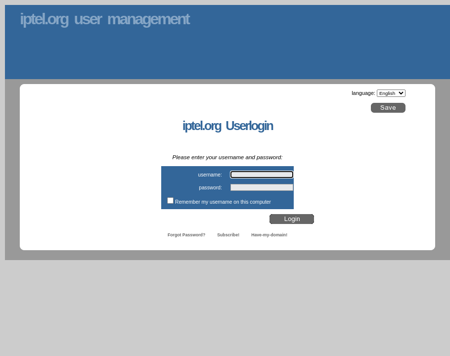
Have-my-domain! (269, 234)
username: (210, 175)
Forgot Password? (186, 234)
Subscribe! (228, 234)
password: (210, 187)
